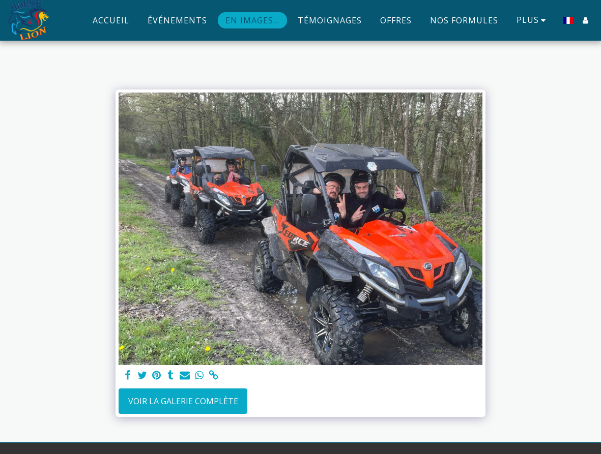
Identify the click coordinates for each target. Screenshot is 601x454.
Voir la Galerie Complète (183, 401)
